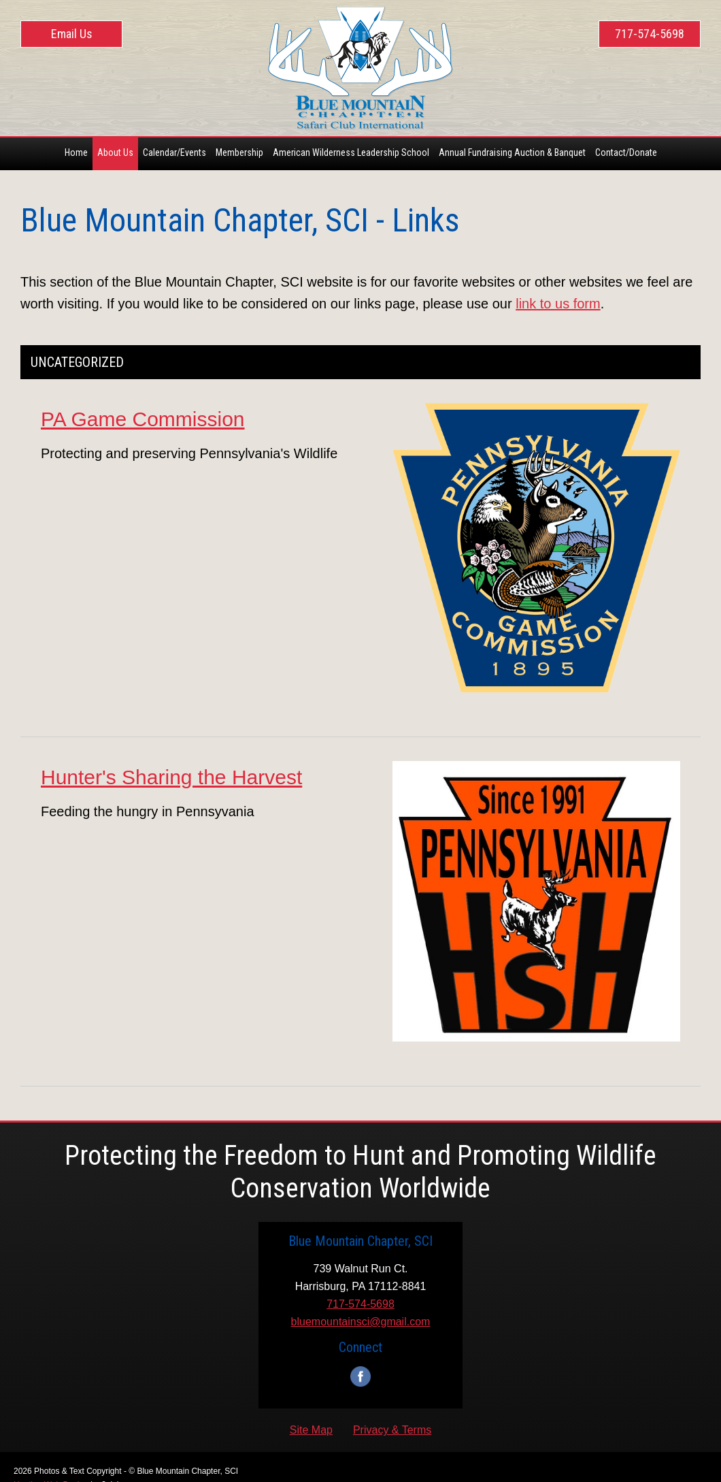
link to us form (558, 303)
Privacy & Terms (392, 1430)
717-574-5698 (649, 34)
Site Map (311, 1430)
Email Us (72, 34)
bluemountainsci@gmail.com (361, 1321)
